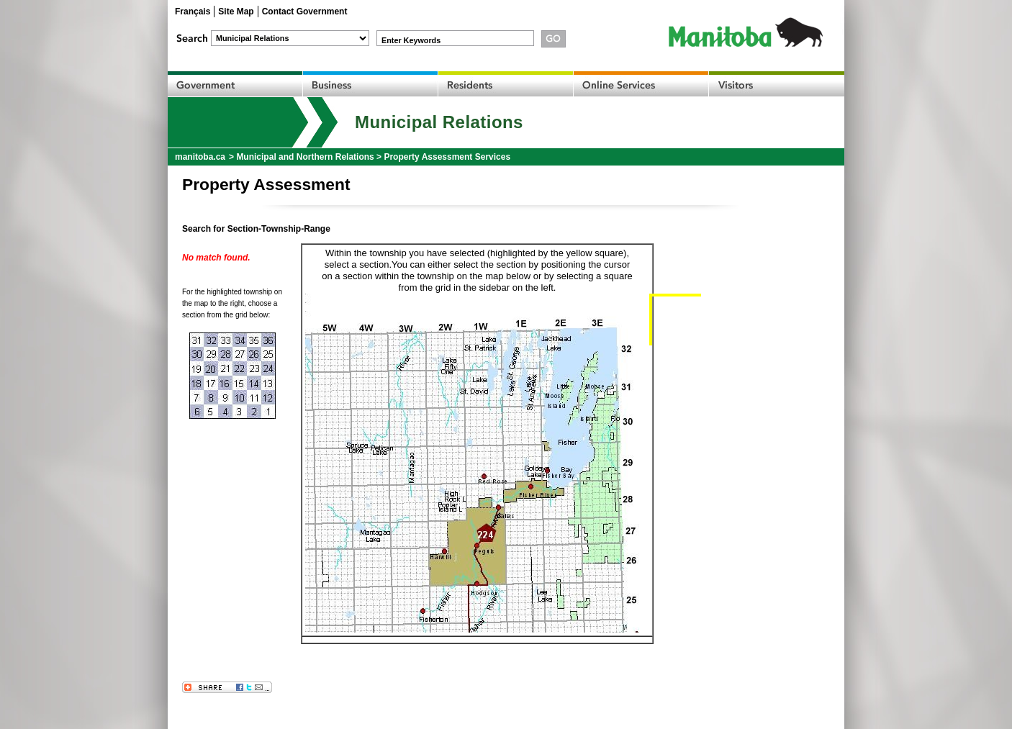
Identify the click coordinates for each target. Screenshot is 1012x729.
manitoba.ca (200, 157)
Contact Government (305, 11)
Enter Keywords (411, 40)
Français (192, 11)
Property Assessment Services (447, 157)
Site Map (235, 11)
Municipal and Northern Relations (305, 157)
